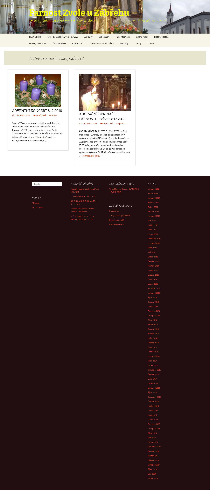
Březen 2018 (153, 342)
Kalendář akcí (78, 43)
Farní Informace (123, 36)
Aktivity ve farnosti (37, 43)
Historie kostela (161, 36)
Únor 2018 (152, 347)
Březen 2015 (153, 460)
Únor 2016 (152, 415)
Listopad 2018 (154, 315)
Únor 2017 (152, 379)
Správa (54, 115)
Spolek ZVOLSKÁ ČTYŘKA (102, 43)
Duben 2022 (153, 207)
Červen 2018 (153, 329)
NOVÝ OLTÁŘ (35, 36)
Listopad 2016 (154, 388)
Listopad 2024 (154, 189)
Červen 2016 (153, 401)
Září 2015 (152, 437)
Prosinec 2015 (154, 424)
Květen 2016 (153, 406)
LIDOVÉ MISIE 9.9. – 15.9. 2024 (83, 196)
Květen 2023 (153, 202)
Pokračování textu (92, 155)
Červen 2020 (153, 261)
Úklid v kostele (59, 43)
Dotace (151, 43)
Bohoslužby (104, 36)
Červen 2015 (153, 451)
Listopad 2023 (154, 198)
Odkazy (138, 43)
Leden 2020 (153, 284)
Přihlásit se (114, 211)
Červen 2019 (153, 302)
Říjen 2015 (152, 433)
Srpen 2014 (153, 478)
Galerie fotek (142, 36)
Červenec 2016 (154, 397)
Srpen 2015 (153, 442)
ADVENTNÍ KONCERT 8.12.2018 (37, 111)
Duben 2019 (153, 306)
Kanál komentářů (116, 220)
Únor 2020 (152, 279)
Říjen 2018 (152, 320)
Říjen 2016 (152, 392)
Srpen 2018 (153, 324)
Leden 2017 (153, 383)
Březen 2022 (153, 211)
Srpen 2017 (153, 365)
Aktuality (88, 36)
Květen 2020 (153, 265)
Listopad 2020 (154, 243)
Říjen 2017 (152, 360)
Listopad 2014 (154, 464)
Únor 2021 (152, 229)
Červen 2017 (153, 374)
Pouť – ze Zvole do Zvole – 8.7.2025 (62, 36)
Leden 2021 (153, 234)
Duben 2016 (153, 410)
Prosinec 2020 (154, 238)
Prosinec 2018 (154, 311)
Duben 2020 (153, 270)
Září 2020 (152, 252)
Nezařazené (40, 115)
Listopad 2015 (154, 428)
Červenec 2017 (154, 369)
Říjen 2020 (152, 247)
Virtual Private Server (118, 189)
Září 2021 (152, 220)
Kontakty (124, 43)
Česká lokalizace (116, 224)
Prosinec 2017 (154, 351)
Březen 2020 (153, 275)
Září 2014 (152, 473)
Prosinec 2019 (154, 288)
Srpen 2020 (153, 256)
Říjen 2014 (152, 469)
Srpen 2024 (153, 193)
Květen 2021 (153, 225)
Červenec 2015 (154, 446)
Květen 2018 (153, 333)
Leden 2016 (153, 419)
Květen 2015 (153, 455)
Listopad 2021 (154, 216)
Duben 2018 (153, 338)
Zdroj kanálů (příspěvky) (119, 215)
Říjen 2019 (152, 297)
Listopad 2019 (154, 293)
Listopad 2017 (154, 356)
